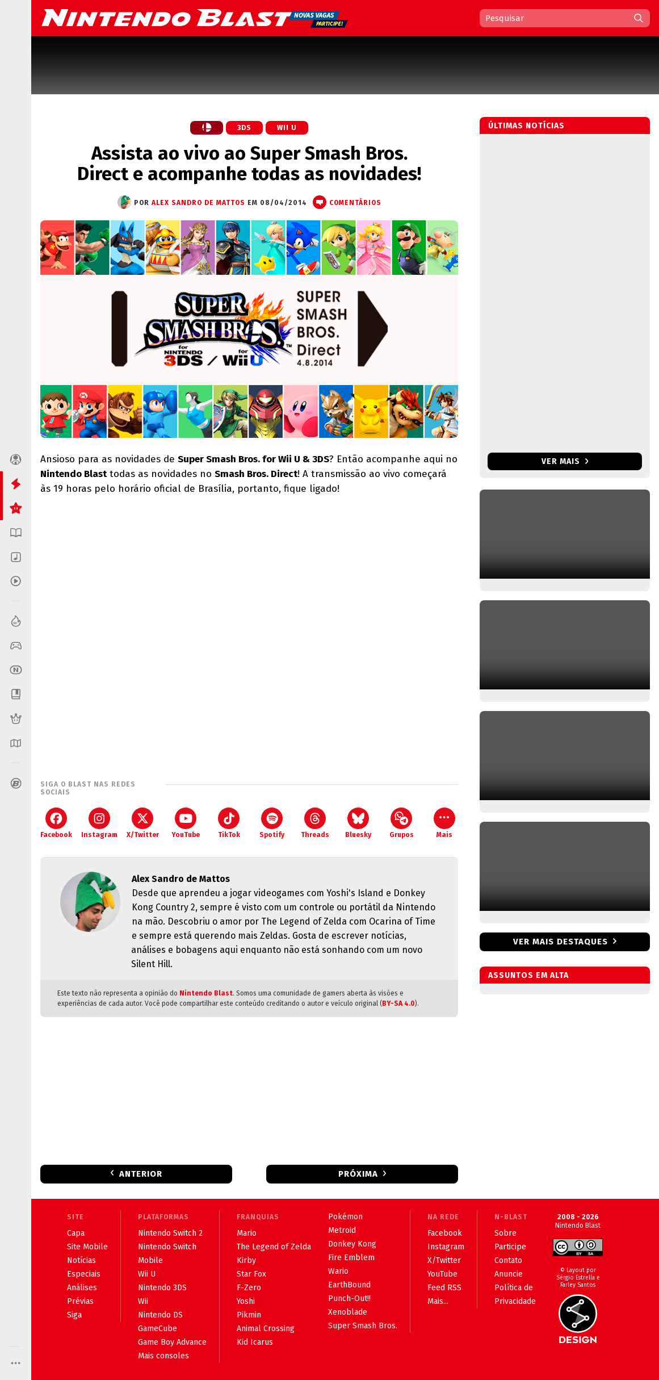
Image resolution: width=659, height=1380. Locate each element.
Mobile (150, 1260)
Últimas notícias (526, 126)
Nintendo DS (160, 1315)
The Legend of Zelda (274, 1247)
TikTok (229, 823)
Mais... (437, 1301)
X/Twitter (143, 823)
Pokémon (345, 1217)
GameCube (157, 1328)
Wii (143, 1301)
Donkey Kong (352, 1244)
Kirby (246, 1260)
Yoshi (246, 1301)
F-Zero (249, 1288)
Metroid (342, 1230)
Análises (82, 1288)
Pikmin (249, 1315)
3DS (244, 128)
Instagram (99, 823)
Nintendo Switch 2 (170, 1233)
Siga (74, 1315)
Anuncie (508, 1274)
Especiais (83, 1274)
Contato (508, 1260)
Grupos (401, 823)
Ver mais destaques (560, 941)
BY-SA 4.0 (398, 1003)
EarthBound (349, 1285)
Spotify (271, 823)
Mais (444, 823)
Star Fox (251, 1274)
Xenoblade (347, 1312)
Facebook (56, 823)
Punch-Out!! (349, 1298)
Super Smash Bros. (362, 1326)
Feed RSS (444, 1288)
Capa (76, 1233)
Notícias (81, 1260)
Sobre (505, 1233)
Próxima (358, 1174)
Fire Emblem (351, 1257)
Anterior (140, 1174)
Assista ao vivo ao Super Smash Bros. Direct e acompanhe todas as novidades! (249, 163)
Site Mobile (87, 1247)
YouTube (185, 823)
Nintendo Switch (167, 1247)
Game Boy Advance (172, 1342)
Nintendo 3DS (162, 1288)
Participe (510, 1247)
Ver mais (565, 461)
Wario (338, 1271)
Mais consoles (163, 1356)
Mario (247, 1233)
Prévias (80, 1301)
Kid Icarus (255, 1342)
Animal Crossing (266, 1328)
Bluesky (358, 823)
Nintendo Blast (206, 993)
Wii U (287, 128)
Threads (315, 823)
